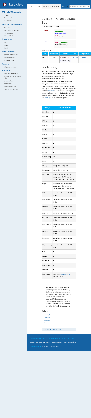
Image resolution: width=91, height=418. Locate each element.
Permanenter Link (10, 87)
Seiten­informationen (11, 90)
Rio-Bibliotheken (9, 58)
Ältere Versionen (9, 60)
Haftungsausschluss (69, 342)
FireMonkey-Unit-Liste (11, 30)
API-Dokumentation (55, 329)
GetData (51, 91)
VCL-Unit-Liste (9, 33)
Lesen (38, 6)
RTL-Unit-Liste (9, 36)
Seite (30, 6)
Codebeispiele (8, 21)
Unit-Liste (7, 27)
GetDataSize (48, 81)
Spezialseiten (8, 81)
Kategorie (46, 329)
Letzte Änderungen (10, 67)
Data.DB (75, 57)
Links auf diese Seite (11, 73)
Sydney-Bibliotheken (11, 55)
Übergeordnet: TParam (51, 26)
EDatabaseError (65, 274)
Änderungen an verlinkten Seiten (12, 77)
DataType (48, 98)
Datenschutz (34, 342)
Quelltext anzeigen (51, 6)
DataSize (47, 320)
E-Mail (46, 346)
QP (43, 346)
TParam (84, 57)
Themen (6, 15)
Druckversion (8, 84)
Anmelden (87, 2)
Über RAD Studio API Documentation (50, 342)
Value (46, 323)
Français (6, 45)
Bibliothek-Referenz (10, 18)
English (6, 42)
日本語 (6, 48)
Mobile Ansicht (54, 346)
